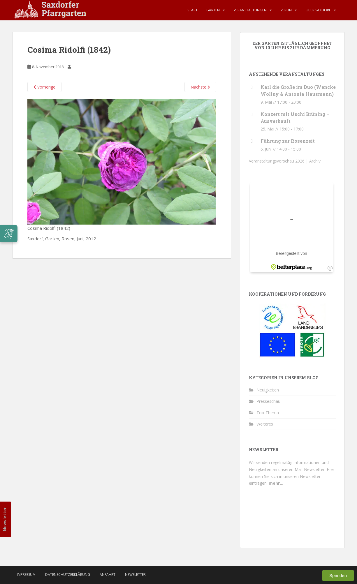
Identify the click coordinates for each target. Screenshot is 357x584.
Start (192, 10)
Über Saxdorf (318, 10)
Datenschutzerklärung (67, 574)
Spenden (338, 575)
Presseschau (268, 401)
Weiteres (264, 424)
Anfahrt (107, 574)
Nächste (200, 87)
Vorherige (44, 87)
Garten (213, 10)
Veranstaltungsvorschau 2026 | (279, 161)
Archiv (315, 161)
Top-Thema (267, 412)
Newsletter (4, 519)
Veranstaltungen (250, 10)
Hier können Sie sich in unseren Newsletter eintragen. (291, 476)
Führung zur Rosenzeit (288, 141)
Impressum (26, 574)
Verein (286, 10)
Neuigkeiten (267, 390)
